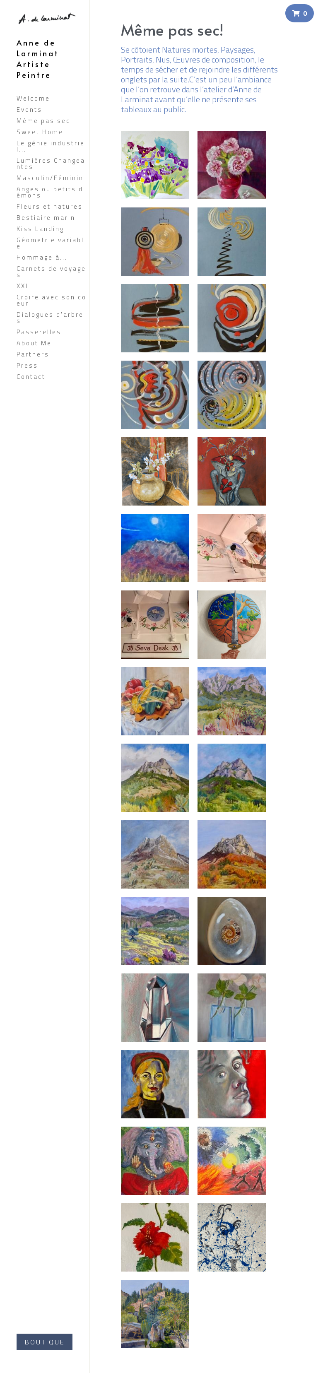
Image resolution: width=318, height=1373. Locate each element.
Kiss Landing (40, 229)
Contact (31, 376)
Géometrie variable (50, 243)
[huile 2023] (232, 1007)
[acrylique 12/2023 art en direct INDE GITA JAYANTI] (232, 1161)
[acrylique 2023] (232, 1237)
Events (29, 109)
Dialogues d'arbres (50, 317)
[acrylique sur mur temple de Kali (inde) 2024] (155, 1237)
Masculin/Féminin (50, 178)
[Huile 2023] (232, 854)
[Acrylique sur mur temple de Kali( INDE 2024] (155, 1161)
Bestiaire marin (46, 217)
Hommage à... (42, 257)
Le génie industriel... (51, 146)
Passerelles (39, 332)
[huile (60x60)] (232, 165)
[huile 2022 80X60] (155, 1314)
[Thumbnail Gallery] (155, 241)
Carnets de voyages (51, 271)
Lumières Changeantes (51, 163)
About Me (34, 343)
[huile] (155, 548)
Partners (33, 354)
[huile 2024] (232, 624)
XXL (23, 286)
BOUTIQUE (45, 1342)
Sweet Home (40, 132)
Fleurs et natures (50, 206)
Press (27, 365)
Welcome (33, 98)
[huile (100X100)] (155, 165)
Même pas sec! (45, 120)
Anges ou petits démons (50, 192)
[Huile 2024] (155, 854)
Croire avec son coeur (52, 300)
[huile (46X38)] (232, 471)
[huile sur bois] (155, 471)
